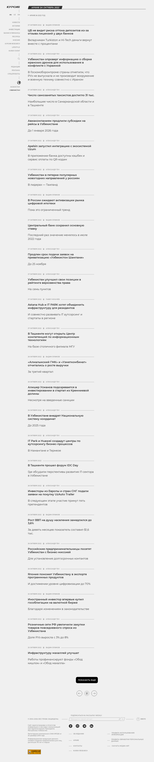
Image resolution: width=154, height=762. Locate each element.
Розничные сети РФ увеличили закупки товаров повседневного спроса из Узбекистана (56, 628)
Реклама (16, 70)
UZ (15, 15)
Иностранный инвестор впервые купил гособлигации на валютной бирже (56, 601)
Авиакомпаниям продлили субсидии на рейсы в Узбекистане (56, 122)
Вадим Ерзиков (53, 25)
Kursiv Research (80, 751)
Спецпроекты (14, 74)
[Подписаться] (122, 719)
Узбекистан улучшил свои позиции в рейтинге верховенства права (54, 281)
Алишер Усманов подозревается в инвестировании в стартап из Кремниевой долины (58, 390)
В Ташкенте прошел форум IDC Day (53, 465)
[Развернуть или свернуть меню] (19, 59)
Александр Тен (52, 54)
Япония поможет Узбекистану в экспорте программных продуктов (57, 576)
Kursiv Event (14, 51)
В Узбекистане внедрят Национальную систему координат (55, 417)
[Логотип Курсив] (13, 7)
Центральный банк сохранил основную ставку (56, 227)
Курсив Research (12, 44)
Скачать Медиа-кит (120, 746)
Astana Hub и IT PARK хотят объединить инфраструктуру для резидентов (56, 306)
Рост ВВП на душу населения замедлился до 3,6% (60, 522)
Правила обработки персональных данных (127, 740)
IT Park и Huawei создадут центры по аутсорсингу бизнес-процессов (54, 442)
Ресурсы (16, 37)
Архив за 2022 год (36, 15)
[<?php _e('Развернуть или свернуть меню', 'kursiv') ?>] (19, 83)
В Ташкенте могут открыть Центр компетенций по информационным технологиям (53, 337)
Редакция (15, 67)
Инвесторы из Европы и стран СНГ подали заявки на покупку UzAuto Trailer (58, 493)
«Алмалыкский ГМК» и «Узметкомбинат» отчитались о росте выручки (57, 364)
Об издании (78, 734)
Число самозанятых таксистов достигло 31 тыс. (61, 95)
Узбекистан (14, 90)
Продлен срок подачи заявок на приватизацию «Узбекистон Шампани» (56, 256)
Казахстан (15, 87)
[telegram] (84, 726)
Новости (16, 22)
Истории (16, 26)
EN (19, 15)
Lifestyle (16, 47)
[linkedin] (91, 726)
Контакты (77, 746)
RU (10, 15)
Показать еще (87, 680)
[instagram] (77, 726)
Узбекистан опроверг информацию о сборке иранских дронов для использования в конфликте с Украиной (60, 62)
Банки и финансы (12, 33)
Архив (76, 740)
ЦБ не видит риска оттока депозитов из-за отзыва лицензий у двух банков (58, 32)
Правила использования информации (123, 734)
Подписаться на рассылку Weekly (86, 715)
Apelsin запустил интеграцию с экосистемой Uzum (59, 148)
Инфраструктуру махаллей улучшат (53, 653)
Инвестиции (14, 29)
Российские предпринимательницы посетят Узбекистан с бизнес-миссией (59, 550)
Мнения (16, 40)
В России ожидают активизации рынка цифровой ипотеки (56, 202)
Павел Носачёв (53, 299)
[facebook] (70, 726)
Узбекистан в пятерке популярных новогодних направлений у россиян (54, 176)
